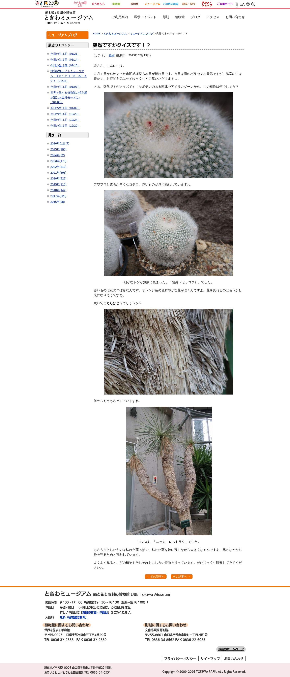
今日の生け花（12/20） (65, 125)
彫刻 (166, 17)
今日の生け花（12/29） (65, 113)
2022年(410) (58, 166)
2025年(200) (58, 149)
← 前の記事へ (156, 576)
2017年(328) (58, 196)
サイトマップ (210, 658)
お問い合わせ (235, 17)
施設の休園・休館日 (95, 612)
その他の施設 (170, 4)
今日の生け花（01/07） (65, 86)
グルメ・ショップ (207, 4)
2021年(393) (58, 172)
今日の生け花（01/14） (65, 59)
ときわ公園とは (80, 4)
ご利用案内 (120, 17)
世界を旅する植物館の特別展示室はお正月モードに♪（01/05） (68, 97)
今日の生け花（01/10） (65, 65)
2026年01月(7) (59, 143)
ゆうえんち (98, 4)
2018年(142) (58, 190)
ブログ (195, 17)
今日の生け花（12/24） (65, 119)
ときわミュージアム (115, 33)
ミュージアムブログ (141, 33)
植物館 (134, 4)
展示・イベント (145, 17)
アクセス (212, 17)
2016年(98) (57, 201)
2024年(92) (57, 155)
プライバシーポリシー (180, 658)
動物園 (116, 4)
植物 (111, 55)
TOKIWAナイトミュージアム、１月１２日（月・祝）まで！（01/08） (68, 76)
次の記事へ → (182, 576)
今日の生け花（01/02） (65, 108)
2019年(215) (58, 184)
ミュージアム (152, 4)
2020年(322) (58, 178)
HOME (96, 33)
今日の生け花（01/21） (65, 53)
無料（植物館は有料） (74, 617)
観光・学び (188, 4)
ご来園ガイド (225, 4)
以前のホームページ (231, 649)
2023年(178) (58, 161)
